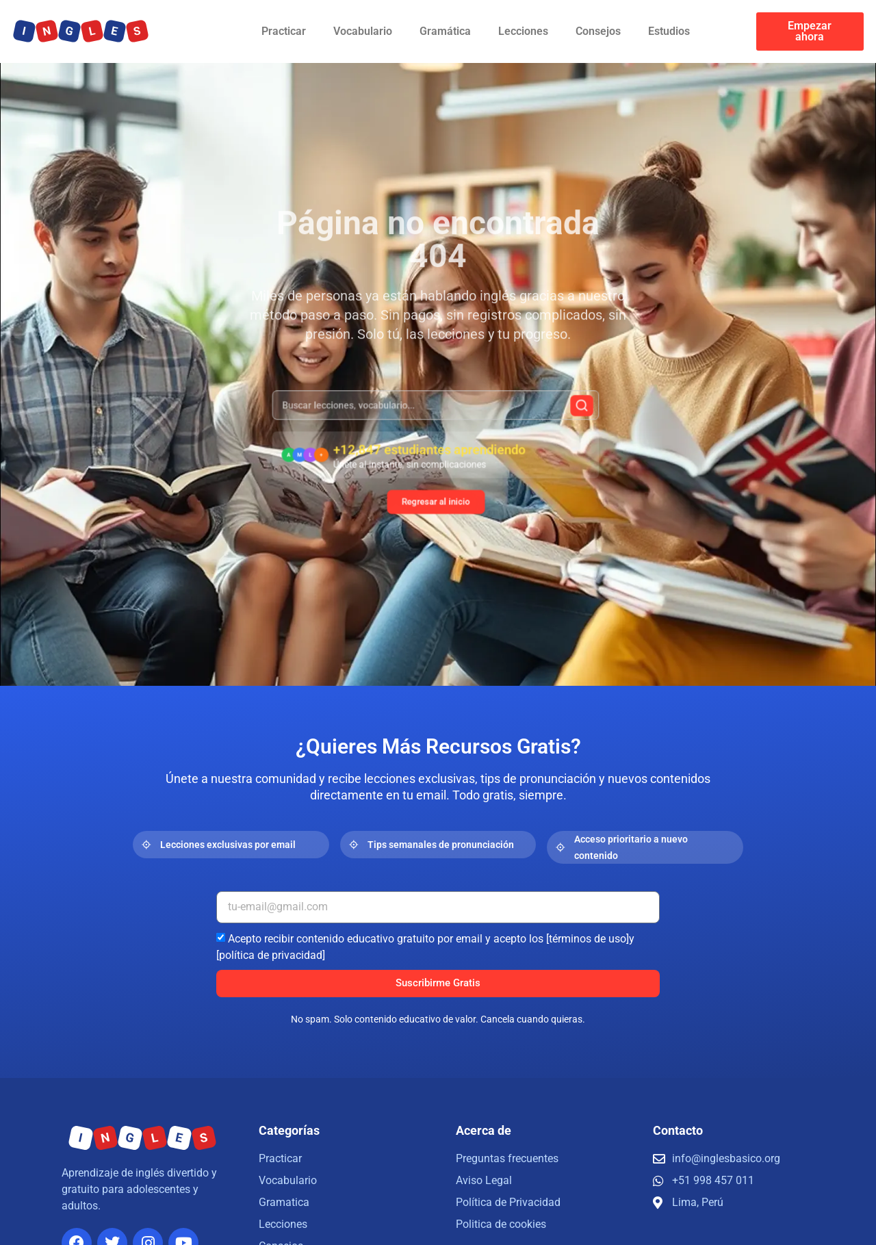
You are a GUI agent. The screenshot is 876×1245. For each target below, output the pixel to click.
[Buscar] (556, 415)
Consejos (598, 31)
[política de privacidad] (270, 954)
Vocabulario (362, 31)
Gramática (445, 31)
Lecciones (523, 31)
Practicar (283, 31)
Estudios (669, 31)
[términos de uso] (587, 938)
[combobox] (436, 414)
